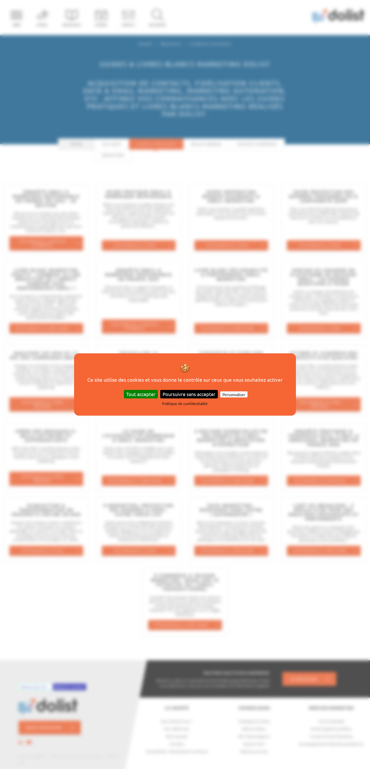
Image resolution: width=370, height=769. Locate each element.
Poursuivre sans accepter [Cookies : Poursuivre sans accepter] (189, 394)
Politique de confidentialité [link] (185, 403)
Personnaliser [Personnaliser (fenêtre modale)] (234, 394)
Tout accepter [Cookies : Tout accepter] (141, 394)
